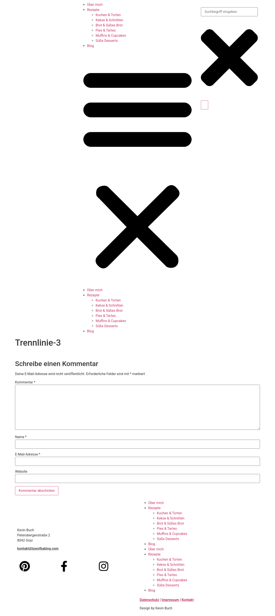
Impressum (170, 600)
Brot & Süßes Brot (109, 25)
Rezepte (93, 10)
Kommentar (25, 382)
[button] (137, 168)
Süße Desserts (107, 41)
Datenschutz (149, 600)
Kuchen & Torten (108, 15)
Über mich (94, 5)
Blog (90, 46)
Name (21, 437)
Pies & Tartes (106, 30)
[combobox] (229, 11)
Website (21, 471)
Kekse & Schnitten (109, 20)
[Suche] (204, 104)
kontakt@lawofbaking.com (37, 548)
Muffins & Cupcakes (111, 35)
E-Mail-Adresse (27, 454)
